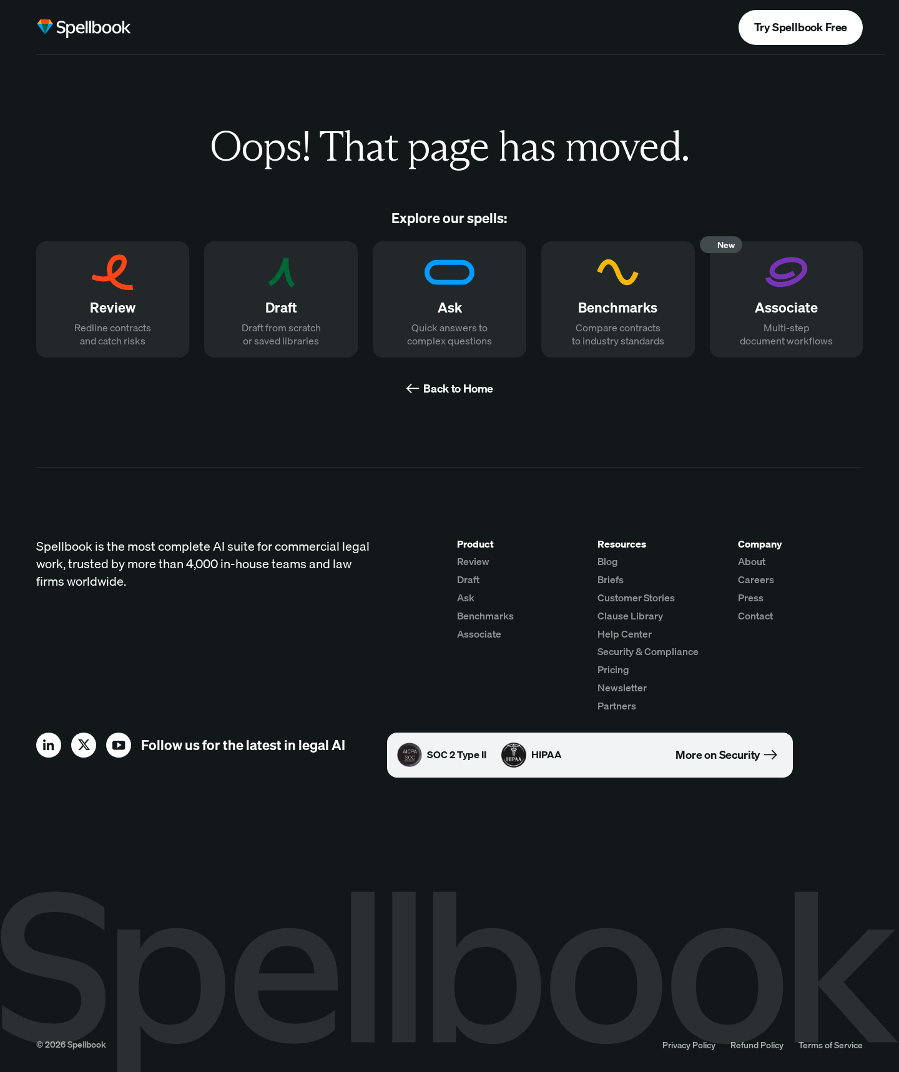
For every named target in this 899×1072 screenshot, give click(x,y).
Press (751, 597)
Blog (607, 561)
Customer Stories (636, 597)
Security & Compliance (648, 651)
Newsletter (622, 687)
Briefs (610, 579)
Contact (755, 616)
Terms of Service (830, 1045)
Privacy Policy (688, 1045)
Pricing (613, 669)
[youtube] (118, 745)
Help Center (624, 634)
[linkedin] (48, 745)
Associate (479, 634)
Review (473, 561)
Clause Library (630, 616)
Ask (465, 597)
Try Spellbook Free (800, 27)
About (751, 561)
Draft (468, 579)
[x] (83, 745)
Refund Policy (757, 1045)
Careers (756, 579)
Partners (616, 706)
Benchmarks (485, 616)
